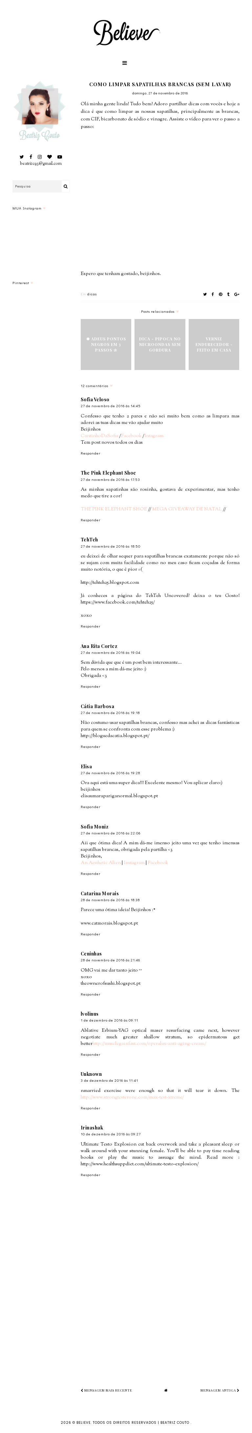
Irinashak (92, 1127)
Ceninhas (91, 954)
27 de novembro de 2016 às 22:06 (110, 832)
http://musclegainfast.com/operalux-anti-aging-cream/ (149, 1043)
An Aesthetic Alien (101, 862)
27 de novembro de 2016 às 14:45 (111, 405)
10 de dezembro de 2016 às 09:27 (111, 1133)
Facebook (131, 435)
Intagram (153, 435)
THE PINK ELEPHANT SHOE (114, 509)
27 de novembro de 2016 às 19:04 (110, 652)
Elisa (86, 766)
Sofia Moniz (95, 827)
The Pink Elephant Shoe (108, 473)
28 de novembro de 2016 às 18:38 (110, 899)
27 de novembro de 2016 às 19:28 (110, 772)
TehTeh (89, 539)
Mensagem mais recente (106, 1390)
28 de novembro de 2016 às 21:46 (110, 959)
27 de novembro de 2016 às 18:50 (110, 546)
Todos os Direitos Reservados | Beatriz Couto (142, 1422)
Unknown (91, 1074)
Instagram (134, 862)
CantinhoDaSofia (99, 435)
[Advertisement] (166, 1320)
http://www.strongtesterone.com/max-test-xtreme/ (132, 1097)
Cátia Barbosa (98, 706)
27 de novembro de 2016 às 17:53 (110, 479)
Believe (83, 1422)
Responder (90, 453)
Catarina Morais (100, 893)
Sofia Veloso (95, 399)
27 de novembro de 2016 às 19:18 (110, 712)
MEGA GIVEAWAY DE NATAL (187, 509)
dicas (92, 293)
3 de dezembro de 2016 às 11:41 (109, 1080)
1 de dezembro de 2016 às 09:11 (109, 1020)
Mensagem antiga (220, 1390)
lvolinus (90, 1014)
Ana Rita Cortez (99, 646)
